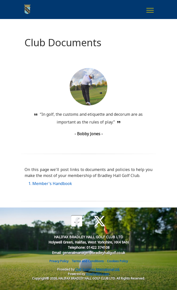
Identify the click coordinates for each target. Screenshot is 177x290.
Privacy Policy (58, 261)
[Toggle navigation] (149, 10)
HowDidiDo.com (97, 274)
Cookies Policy (117, 261)
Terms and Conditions (88, 261)
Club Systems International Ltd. (97, 269)
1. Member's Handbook (50, 183)
